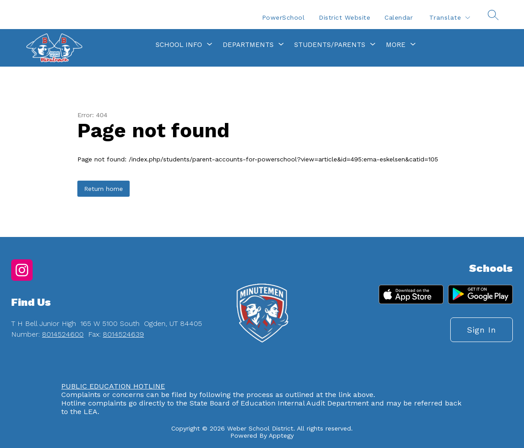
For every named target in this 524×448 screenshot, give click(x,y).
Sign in (481, 329)
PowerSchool (283, 17)
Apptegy (281, 435)
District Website (344, 17)
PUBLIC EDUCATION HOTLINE (113, 386)
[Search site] (493, 14)
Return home (103, 188)
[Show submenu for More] (396, 44)
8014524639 (123, 334)
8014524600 (63, 334)
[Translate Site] (449, 17)
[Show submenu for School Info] (179, 44)
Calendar (399, 17)
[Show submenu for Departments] (248, 44)
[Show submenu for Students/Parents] (329, 44)
